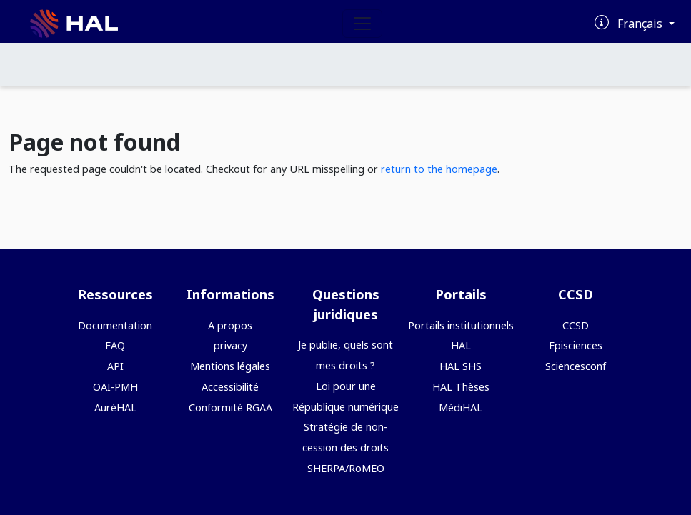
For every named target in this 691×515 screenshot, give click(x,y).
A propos (230, 325)
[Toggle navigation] (362, 23)
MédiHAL (460, 407)
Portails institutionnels (461, 325)
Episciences (575, 345)
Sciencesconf (575, 366)
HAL (461, 345)
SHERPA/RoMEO (345, 468)
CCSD (575, 325)
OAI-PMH (115, 387)
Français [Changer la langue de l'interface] (641, 23)
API (115, 366)
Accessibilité (230, 387)
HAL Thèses (460, 387)
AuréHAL (115, 407)
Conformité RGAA (230, 407)
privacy (230, 345)
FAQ (115, 345)
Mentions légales (230, 366)
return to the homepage (439, 169)
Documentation (115, 325)
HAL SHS (460, 366)
